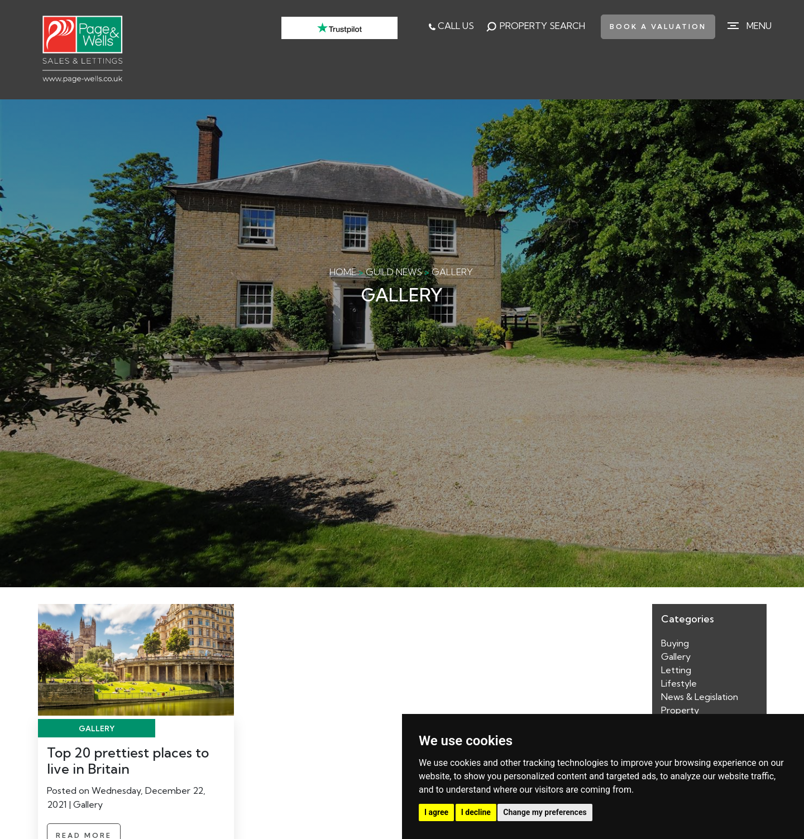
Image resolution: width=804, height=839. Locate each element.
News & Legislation (699, 696)
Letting (676, 669)
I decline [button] (476, 812)
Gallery (676, 656)
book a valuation (658, 26)
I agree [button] (436, 812)
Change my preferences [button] (544, 812)
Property (680, 710)
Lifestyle (679, 683)
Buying (675, 643)
